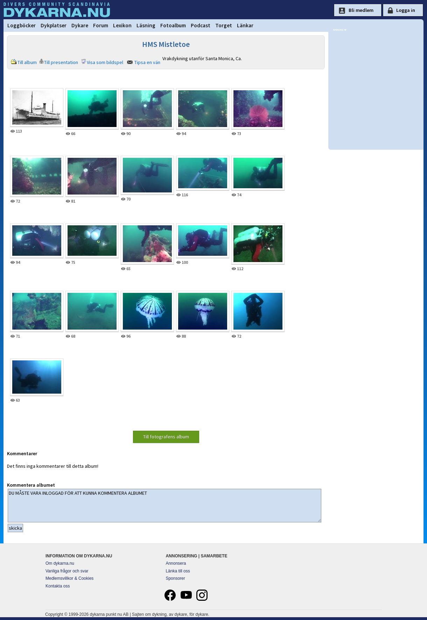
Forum (100, 25)
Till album (27, 62)
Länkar (245, 25)
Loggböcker (21, 25)
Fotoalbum (173, 25)
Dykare (79, 25)
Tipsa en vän (147, 62)
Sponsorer (175, 578)
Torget (223, 25)
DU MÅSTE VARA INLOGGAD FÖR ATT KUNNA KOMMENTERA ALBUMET (164, 505)
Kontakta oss (58, 586)
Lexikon (122, 25)
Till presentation (61, 62)
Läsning (145, 25)
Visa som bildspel (105, 62)
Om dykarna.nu (60, 563)
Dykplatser (53, 25)
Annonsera (176, 563)
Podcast (200, 25)
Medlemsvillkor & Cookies (69, 578)
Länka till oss (178, 571)
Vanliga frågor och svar (67, 571)
